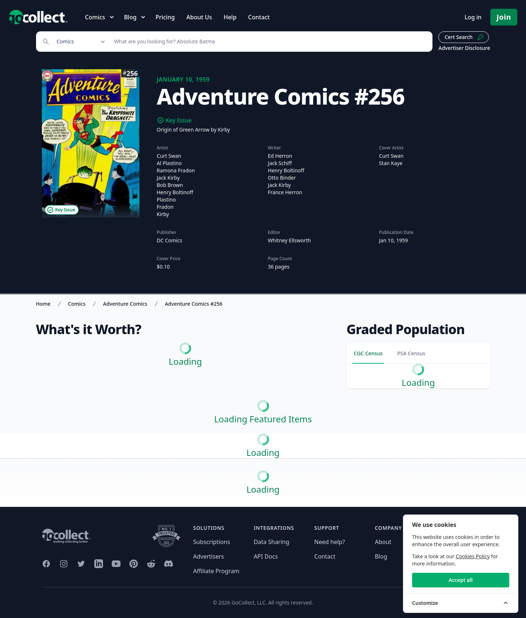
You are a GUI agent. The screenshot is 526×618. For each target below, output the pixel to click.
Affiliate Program (216, 571)
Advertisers (208, 556)
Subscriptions (211, 542)
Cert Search (464, 37)
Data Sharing (271, 542)
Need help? (329, 542)
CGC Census (368, 353)
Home (43, 303)
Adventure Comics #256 (193, 303)
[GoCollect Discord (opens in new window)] (168, 563)
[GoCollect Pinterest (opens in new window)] (133, 563)
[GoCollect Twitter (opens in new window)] (81, 563)
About (383, 542)
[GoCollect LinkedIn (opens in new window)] (98, 563)
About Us (199, 17)
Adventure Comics (125, 303)
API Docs (266, 556)
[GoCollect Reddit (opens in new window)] (151, 563)
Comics (77, 303)
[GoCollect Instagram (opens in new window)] (63, 563)
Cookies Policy (473, 556)
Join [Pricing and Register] (504, 17)
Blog (381, 556)
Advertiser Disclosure (464, 47)
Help (230, 17)
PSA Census (411, 353)
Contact (259, 17)
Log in (473, 17)
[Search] (269, 41)
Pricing (165, 17)
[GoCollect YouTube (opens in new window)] (116, 563)
